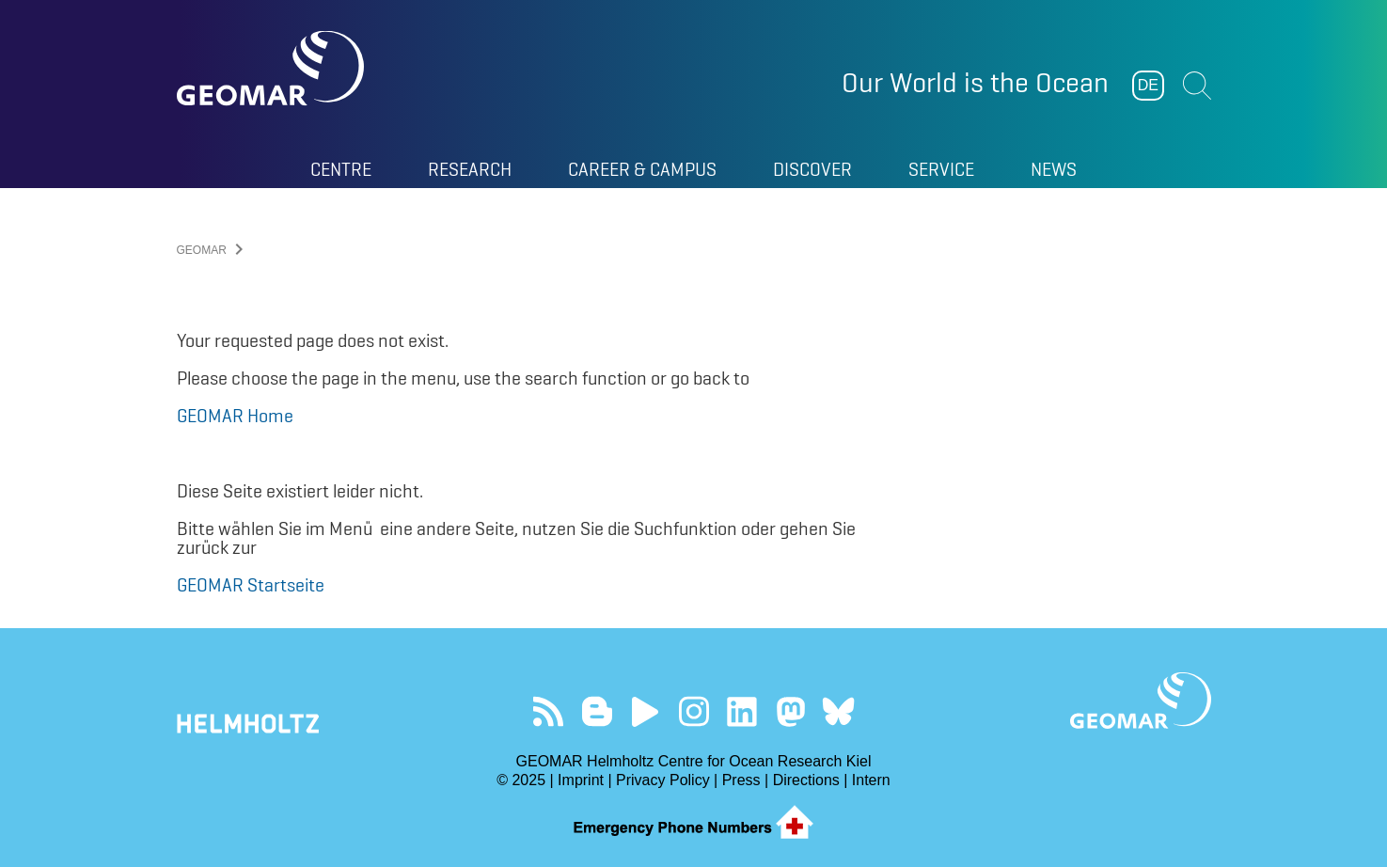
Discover (812, 169)
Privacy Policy (663, 780)
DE (1148, 85)
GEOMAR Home (235, 415)
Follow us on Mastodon (790, 711)
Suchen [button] (1197, 85)
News (1054, 169)
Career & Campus (642, 169)
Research (470, 169)
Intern (871, 780)
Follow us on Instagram (693, 711)
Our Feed (548, 711)
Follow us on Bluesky (838, 711)
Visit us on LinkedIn (741, 711)
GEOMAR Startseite (250, 585)
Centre (340, 169)
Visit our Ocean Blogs (596, 711)
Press (741, 780)
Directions (806, 780)
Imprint (581, 780)
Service (941, 169)
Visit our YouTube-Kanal (645, 711)
